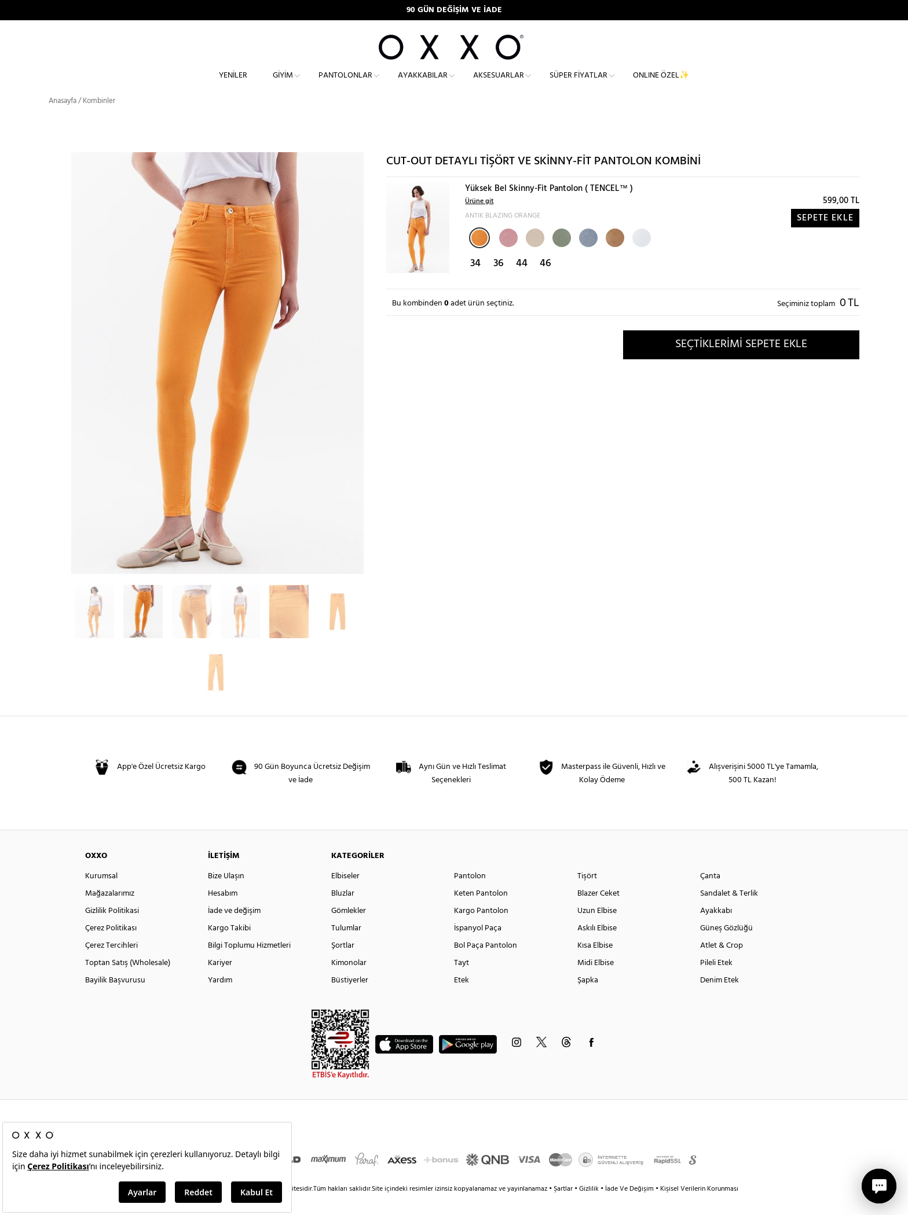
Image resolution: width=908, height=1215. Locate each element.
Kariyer (220, 980)
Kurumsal (101, 893)
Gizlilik (590, 1206)
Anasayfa (62, 118)
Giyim (283, 84)
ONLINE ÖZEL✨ (661, 84)
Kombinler (99, 118)
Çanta (710, 893)
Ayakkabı (716, 928)
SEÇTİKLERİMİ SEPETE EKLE (741, 361)
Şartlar (564, 1206)
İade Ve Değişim (629, 1206)
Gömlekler (348, 928)
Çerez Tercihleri (111, 963)
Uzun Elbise (597, 928)
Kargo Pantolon (481, 928)
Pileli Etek (716, 980)
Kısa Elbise (595, 963)
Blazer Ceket (598, 911)
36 (498, 281)
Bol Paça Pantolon (485, 963)
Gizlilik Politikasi (112, 928)
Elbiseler (345, 893)
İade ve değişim (234, 928)
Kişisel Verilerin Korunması (699, 1206)
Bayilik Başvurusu (115, 997)
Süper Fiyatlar (578, 84)
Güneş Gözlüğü (726, 945)
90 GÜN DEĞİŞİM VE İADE (454, 10)
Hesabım (222, 911)
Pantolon (470, 893)
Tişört (587, 893)
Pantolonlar (345, 84)
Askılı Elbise (597, 945)
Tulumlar (346, 945)
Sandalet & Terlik (729, 911)
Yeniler (233, 84)
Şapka (587, 997)
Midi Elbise (595, 980)
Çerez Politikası (111, 945)
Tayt (461, 980)
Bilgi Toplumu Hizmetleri (249, 963)
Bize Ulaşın (226, 893)
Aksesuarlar (498, 84)
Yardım (220, 997)
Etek (461, 997)
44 (522, 281)
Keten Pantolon (481, 911)
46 (545, 281)
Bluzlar (342, 911)
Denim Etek (719, 997)
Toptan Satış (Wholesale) (127, 980)
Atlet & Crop (721, 963)
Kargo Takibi (229, 945)
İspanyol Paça (477, 945)
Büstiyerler (349, 997)
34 (475, 281)
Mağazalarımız (109, 911)
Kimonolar (349, 980)
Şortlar (342, 963)
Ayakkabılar (423, 84)
